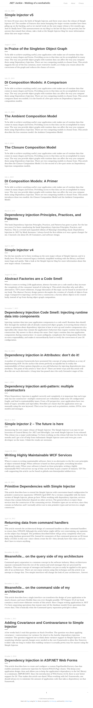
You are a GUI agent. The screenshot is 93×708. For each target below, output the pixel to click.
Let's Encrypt (52, 703)
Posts (64, 3)
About (72, 3)
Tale (36, 703)
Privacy (81, 3)
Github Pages (68, 703)
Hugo (28, 703)
